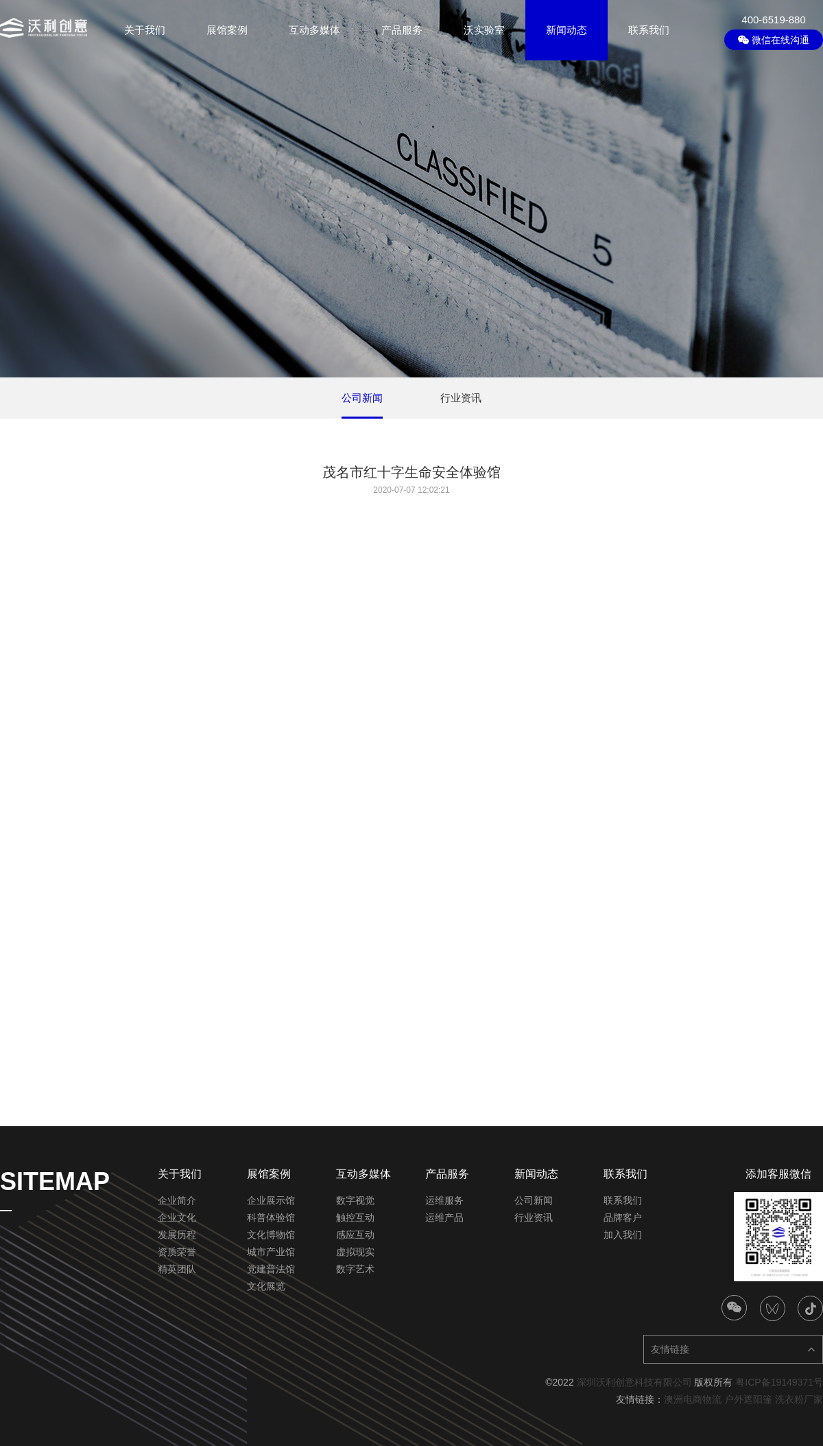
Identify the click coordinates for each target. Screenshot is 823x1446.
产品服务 (401, 30)
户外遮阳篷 (748, 1399)
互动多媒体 (314, 30)
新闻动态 (566, 30)
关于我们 (144, 30)
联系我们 (648, 30)
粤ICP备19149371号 (779, 1382)
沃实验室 (484, 30)
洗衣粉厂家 (799, 1399)
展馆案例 (227, 30)
